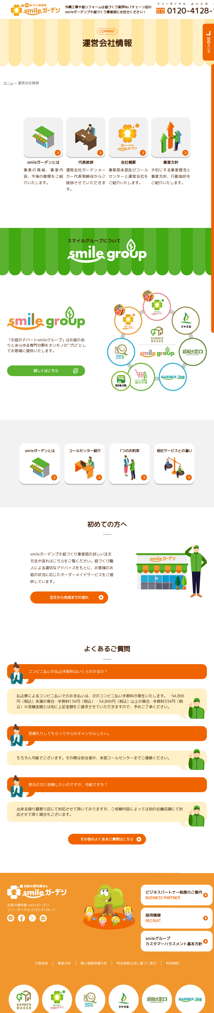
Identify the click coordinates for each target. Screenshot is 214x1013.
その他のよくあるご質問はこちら (106, 844)
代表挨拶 (41, 975)
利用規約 (172, 975)
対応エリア (208, 42)
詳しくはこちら (46, 376)
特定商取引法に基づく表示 (136, 975)
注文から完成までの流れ (69, 603)
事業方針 (64, 975)
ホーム (9, 82)
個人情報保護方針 (94, 975)
